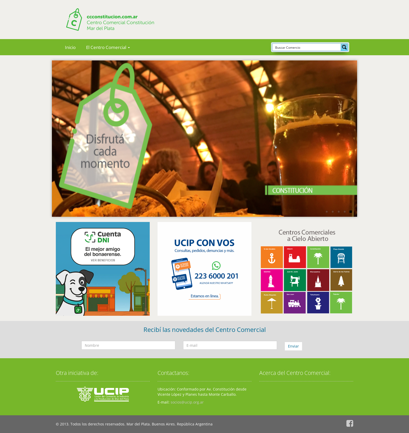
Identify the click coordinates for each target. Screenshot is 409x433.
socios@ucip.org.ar (187, 402)
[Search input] (306, 47)
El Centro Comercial (108, 47)
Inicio (70, 47)
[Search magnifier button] (344, 47)
